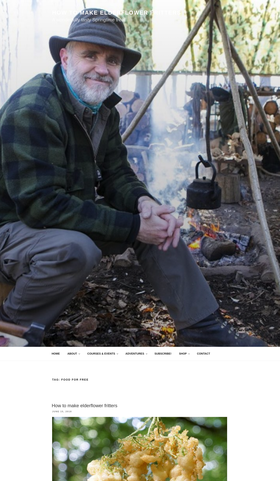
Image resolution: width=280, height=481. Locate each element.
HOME (56, 353)
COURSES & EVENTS (103, 353)
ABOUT (74, 353)
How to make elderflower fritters (84, 405)
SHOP (184, 353)
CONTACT (203, 353)
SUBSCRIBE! (162, 353)
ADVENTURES (136, 353)
